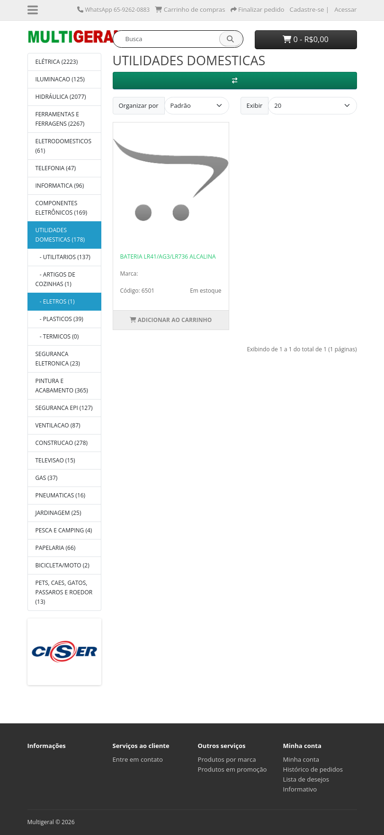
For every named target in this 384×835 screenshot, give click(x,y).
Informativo (300, 789)
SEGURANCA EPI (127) (64, 408)
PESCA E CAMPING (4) (64, 530)
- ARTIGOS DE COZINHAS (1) (55, 279)
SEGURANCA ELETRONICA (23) (58, 358)
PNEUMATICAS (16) (61, 495)
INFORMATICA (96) (60, 186)
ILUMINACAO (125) (60, 79)
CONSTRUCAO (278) (62, 443)
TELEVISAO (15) (55, 460)
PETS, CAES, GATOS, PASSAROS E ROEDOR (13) (64, 592)
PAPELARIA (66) (56, 548)
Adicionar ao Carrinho (171, 320)
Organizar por (139, 105)
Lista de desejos (306, 779)
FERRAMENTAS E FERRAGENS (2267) (60, 119)
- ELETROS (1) (55, 301)
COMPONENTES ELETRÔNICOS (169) (62, 208)
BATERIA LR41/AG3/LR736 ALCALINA (168, 256)
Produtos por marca (227, 759)
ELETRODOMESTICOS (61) (63, 146)
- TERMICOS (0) (57, 336)
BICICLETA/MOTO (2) (62, 565)
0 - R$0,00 (306, 39)
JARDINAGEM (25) (58, 513)
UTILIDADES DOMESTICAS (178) (60, 235)
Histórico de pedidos (313, 769)
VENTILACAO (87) (58, 425)
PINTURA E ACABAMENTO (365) (62, 385)
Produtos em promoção (232, 769)
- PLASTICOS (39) (59, 319)
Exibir (255, 105)
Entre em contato (138, 759)
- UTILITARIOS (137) (63, 257)
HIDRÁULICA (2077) (61, 97)
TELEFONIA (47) (56, 168)
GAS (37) (47, 478)
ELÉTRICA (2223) (57, 62)
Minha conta (301, 759)
